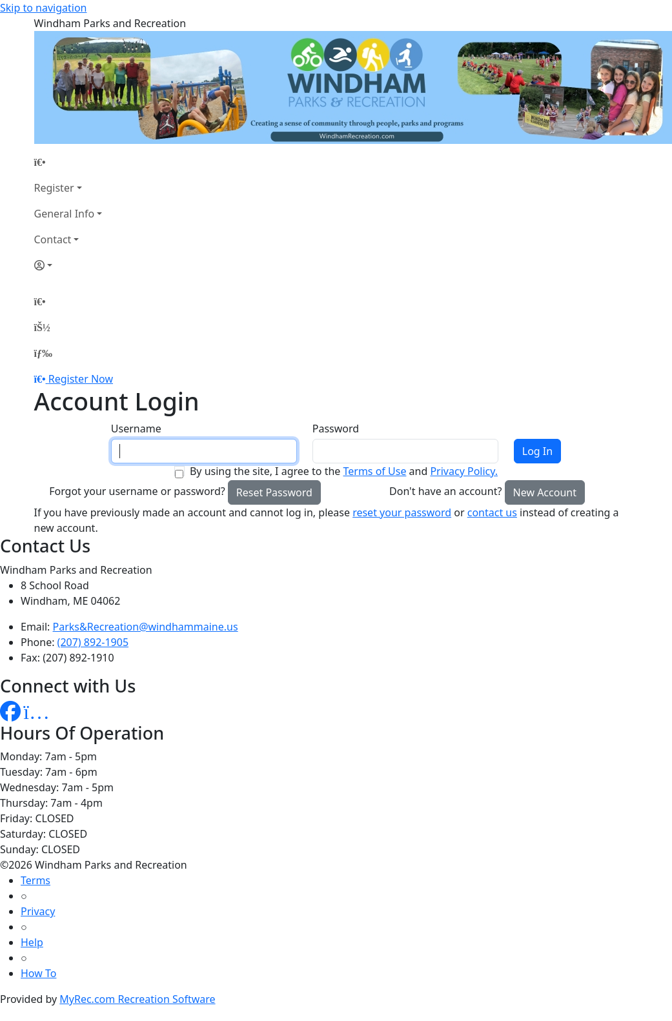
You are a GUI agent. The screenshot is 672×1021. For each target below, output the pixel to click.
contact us (492, 512)
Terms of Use (374, 471)
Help (32, 942)
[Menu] (43, 353)
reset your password (401, 512)
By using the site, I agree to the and (344, 471)
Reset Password (274, 492)
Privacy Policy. (464, 471)
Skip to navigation (43, 8)
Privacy (38, 911)
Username (136, 428)
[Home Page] (68, 162)
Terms (35, 880)
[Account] (68, 265)
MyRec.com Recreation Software (137, 999)
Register (54, 188)
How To (38, 973)
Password (335, 428)
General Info (64, 214)
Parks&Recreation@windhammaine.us (145, 627)
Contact (53, 239)
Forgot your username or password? (137, 491)
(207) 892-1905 (92, 642)
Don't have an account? (445, 491)
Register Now (80, 379)
